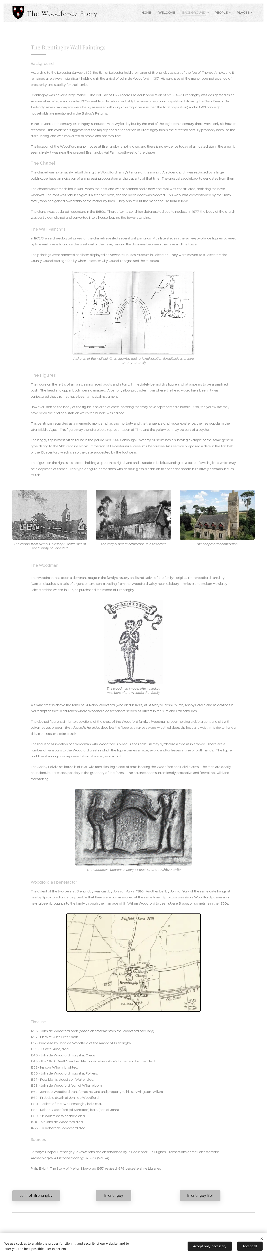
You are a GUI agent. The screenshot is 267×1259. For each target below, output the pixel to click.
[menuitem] (144, 12)
